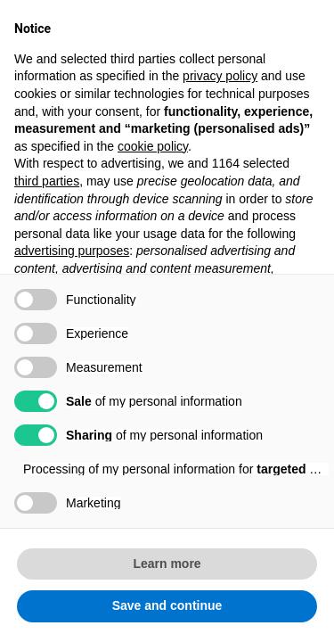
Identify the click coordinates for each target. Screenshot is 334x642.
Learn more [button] (166, 563)
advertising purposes (71, 250)
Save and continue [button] (167, 605)
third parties (46, 181)
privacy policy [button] (220, 76)
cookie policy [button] (153, 146)
